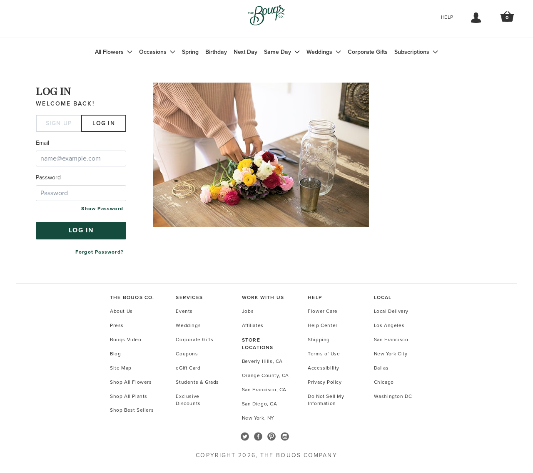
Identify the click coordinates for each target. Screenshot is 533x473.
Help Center (323, 325)
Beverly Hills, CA (262, 361)
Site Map (121, 368)
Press (117, 325)
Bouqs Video (126, 339)
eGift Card (188, 368)
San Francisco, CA (264, 389)
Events (184, 311)
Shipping (319, 339)
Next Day (245, 51)
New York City (391, 354)
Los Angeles (389, 325)
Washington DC (393, 396)
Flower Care (323, 311)
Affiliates (253, 325)
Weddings (319, 51)
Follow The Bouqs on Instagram (285, 437)
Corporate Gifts (368, 51)
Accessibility (323, 368)
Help (447, 17)
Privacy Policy (324, 382)
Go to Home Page (266, 19)
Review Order (507, 19)
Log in (103, 123)
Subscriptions (411, 51)
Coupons (187, 354)
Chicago (384, 382)
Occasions (153, 51)
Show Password (102, 208)
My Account (476, 18)
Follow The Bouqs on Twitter (245, 437)
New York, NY (258, 418)
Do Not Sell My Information (326, 400)
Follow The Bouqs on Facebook (258, 437)
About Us (121, 311)
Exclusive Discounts (188, 400)
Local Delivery (391, 311)
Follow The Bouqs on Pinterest (271, 437)
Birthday (216, 51)
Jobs (248, 311)
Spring (190, 51)
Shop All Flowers (131, 382)
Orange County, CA (265, 375)
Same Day (277, 51)
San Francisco (391, 339)
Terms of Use (324, 354)
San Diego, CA (259, 404)
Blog (115, 354)
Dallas (381, 368)
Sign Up (59, 123)
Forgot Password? (99, 252)
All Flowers (109, 51)
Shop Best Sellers (132, 410)
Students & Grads (197, 382)
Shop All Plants (128, 396)
